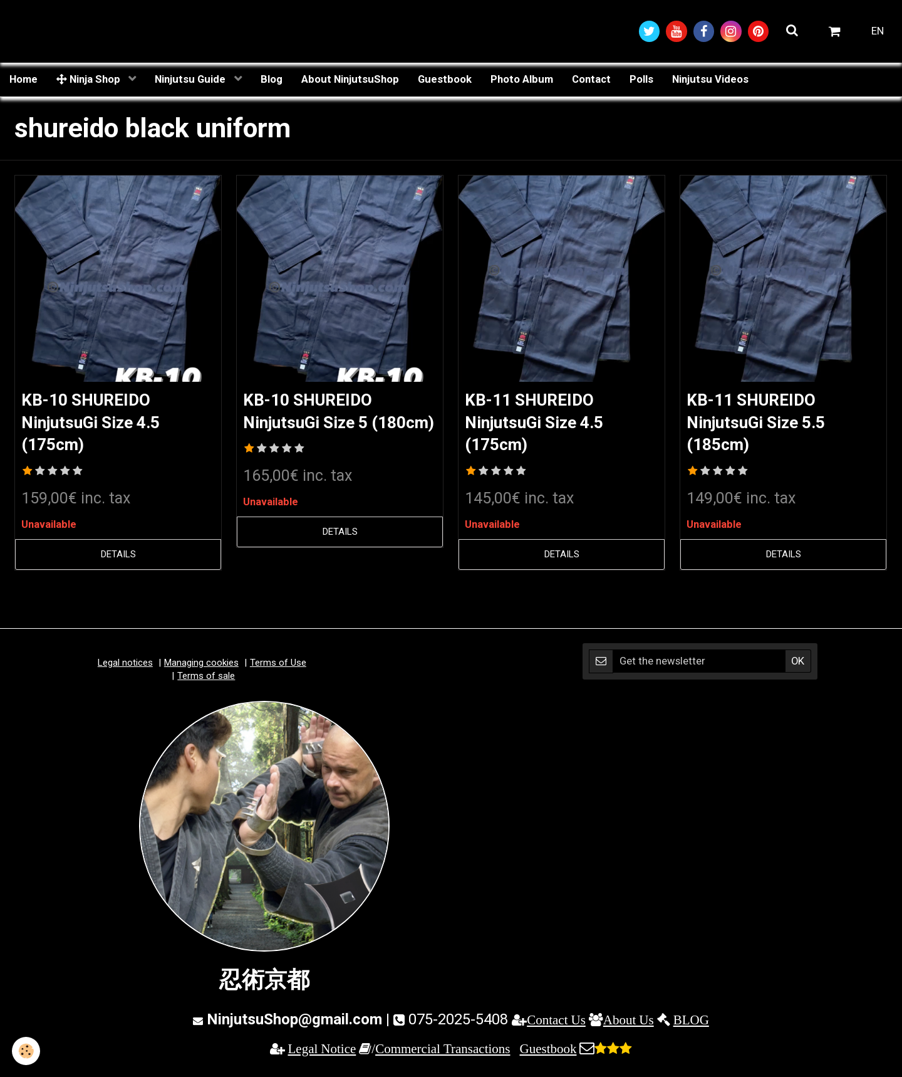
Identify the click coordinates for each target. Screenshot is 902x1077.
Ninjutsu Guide (191, 79)
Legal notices (125, 666)
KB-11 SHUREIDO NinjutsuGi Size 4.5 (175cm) (543, 424)
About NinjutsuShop (350, 79)
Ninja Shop (89, 79)
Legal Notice (322, 1051)
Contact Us (556, 1023)
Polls (641, 79)
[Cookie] (27, 1051)
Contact (591, 79)
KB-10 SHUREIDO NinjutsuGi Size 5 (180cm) (313, 424)
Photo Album (521, 79)
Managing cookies (201, 666)
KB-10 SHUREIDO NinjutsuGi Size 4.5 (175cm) (99, 424)
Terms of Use (278, 666)
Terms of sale (206, 679)
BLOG (691, 1023)
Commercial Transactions (442, 1051)
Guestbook (445, 79)
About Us (628, 1023)
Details (118, 558)
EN (877, 31)
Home (23, 79)
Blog (272, 79)
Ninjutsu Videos (710, 79)
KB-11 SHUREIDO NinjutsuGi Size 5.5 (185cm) (764, 424)
